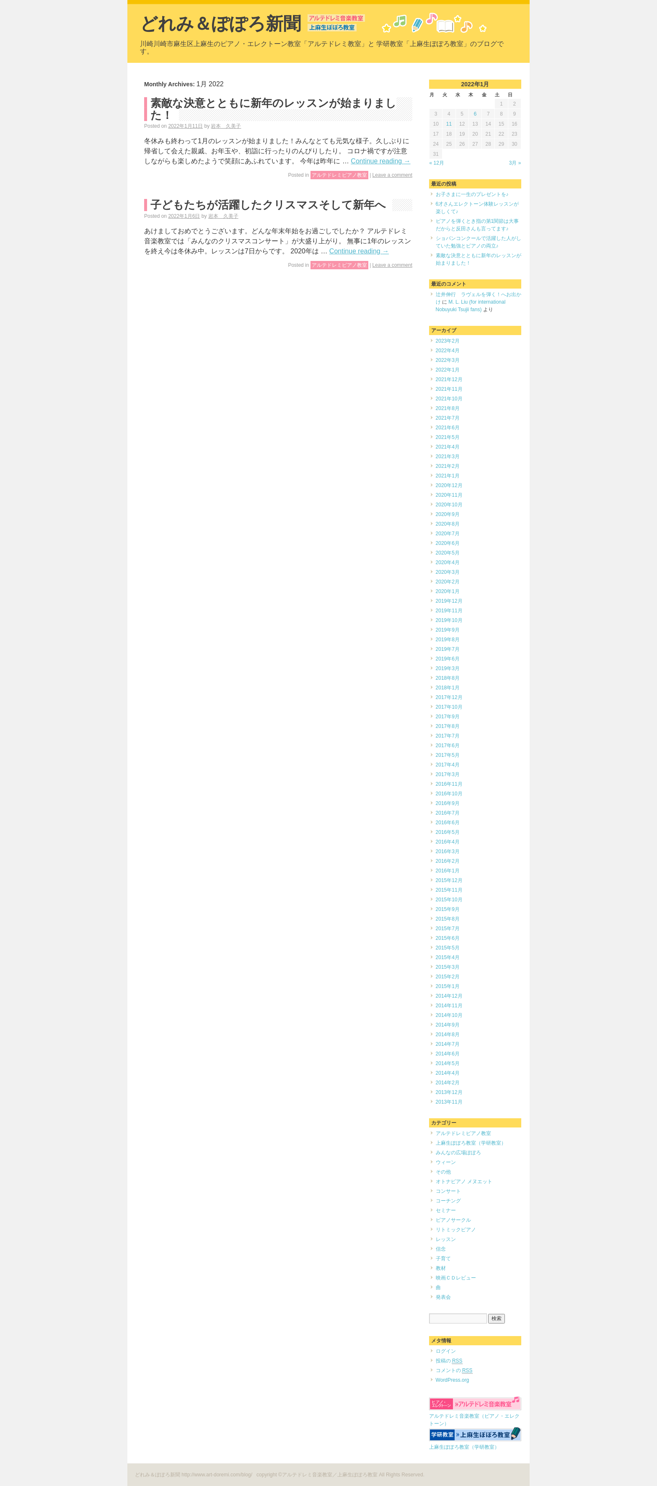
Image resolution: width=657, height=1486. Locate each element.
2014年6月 (448, 1054)
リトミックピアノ (456, 1230)
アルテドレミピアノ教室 (339, 175)
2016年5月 (448, 832)
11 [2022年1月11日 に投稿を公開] (449, 124)
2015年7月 (448, 928)
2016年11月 (449, 784)
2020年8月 (448, 524)
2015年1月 (448, 986)
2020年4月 (448, 562)
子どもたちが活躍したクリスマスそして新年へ (268, 205)
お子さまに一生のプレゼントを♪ (472, 194)
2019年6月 (448, 659)
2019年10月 (449, 620)
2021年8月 (448, 408)
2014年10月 (449, 1015)
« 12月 (436, 163)
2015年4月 (448, 957)
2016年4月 (448, 842)
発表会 (443, 1297)
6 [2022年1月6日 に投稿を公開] (475, 114)
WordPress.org (452, 1380)
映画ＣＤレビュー (456, 1278)
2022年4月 (448, 350)
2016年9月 (448, 803)
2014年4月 (448, 1073)
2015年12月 (449, 880)
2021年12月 (449, 379)
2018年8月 (448, 678)
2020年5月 (448, 553)
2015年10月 (449, 900)
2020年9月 (448, 514)
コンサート (448, 1191)
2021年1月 (448, 476)
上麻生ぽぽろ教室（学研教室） (471, 1143)
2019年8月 (448, 639)
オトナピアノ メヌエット (464, 1181)
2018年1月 (448, 688)
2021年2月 (448, 466)
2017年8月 (448, 726)
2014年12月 (449, 996)
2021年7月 (448, 418)
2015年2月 (448, 977)
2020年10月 (449, 505)
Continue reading (380, 161)
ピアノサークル (453, 1220)
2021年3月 (448, 456)
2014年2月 (448, 1083)
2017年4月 (448, 765)
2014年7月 (448, 1044)
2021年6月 (448, 428)
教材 (441, 1268)
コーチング (448, 1201)
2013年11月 (449, 1102)
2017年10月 (449, 707)
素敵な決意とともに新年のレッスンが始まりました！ (273, 109)
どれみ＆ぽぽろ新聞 (220, 24)
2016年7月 (448, 813)
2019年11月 (449, 611)
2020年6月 (448, 543)
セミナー (446, 1210)
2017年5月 (448, 755)
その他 (443, 1172)
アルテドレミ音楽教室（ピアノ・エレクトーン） (475, 1416)
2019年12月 (449, 601)
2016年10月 (449, 794)
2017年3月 (448, 774)
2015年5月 (448, 948)
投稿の (449, 1361)
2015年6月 (448, 938)
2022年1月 (448, 370)
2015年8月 (448, 919)
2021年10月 (449, 399)
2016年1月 (448, 871)
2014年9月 (448, 1025)
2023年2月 (448, 341)
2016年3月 (448, 851)
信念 (441, 1249)
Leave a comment (392, 175)
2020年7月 (448, 534)
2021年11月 (449, 389)
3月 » (515, 163)
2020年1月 (448, 591)
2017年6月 (448, 745)
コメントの (454, 1370)
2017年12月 (449, 697)
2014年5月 (448, 1063)
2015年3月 (448, 967)
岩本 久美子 (226, 126)
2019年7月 (448, 649)
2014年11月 (449, 1006)
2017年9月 (448, 717)
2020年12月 (449, 485)
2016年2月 (448, 861)
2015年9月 (448, 909)
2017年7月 (448, 736)
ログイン (446, 1351)
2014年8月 (448, 1034)
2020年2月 (448, 582)
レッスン (446, 1239)
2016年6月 (448, 823)
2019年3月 (448, 668)
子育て (443, 1259)
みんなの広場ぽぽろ (458, 1153)
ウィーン (446, 1162)
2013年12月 (449, 1092)
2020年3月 (448, 572)
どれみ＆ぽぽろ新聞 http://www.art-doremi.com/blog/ (194, 1475)
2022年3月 (448, 360)
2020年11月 (449, 495)
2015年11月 (449, 890)
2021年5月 (448, 437)
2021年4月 (448, 447)
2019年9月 (448, 630)
